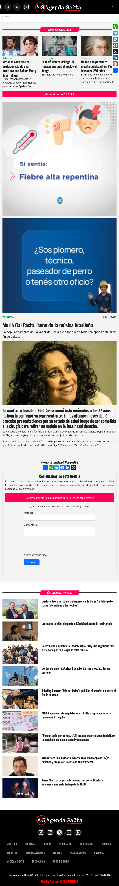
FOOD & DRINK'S (61, 861)
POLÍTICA (30, 844)
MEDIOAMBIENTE (15, 861)
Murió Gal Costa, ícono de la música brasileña (47, 325)
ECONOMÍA (106, 844)
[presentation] (47, 545)
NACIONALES (86, 844)
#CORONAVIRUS (78, 853)
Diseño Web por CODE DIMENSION (59, 881)
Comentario (31, 525)
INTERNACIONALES (35, 853)
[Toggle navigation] (6, 18)
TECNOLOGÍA (38, 861)
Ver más (29, 488)
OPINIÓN (47, 844)
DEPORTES (12, 853)
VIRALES (57, 853)
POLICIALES (65, 844)
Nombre (28, 512)
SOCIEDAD (12, 844)
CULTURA (99, 853)
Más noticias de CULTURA (59, 94)
